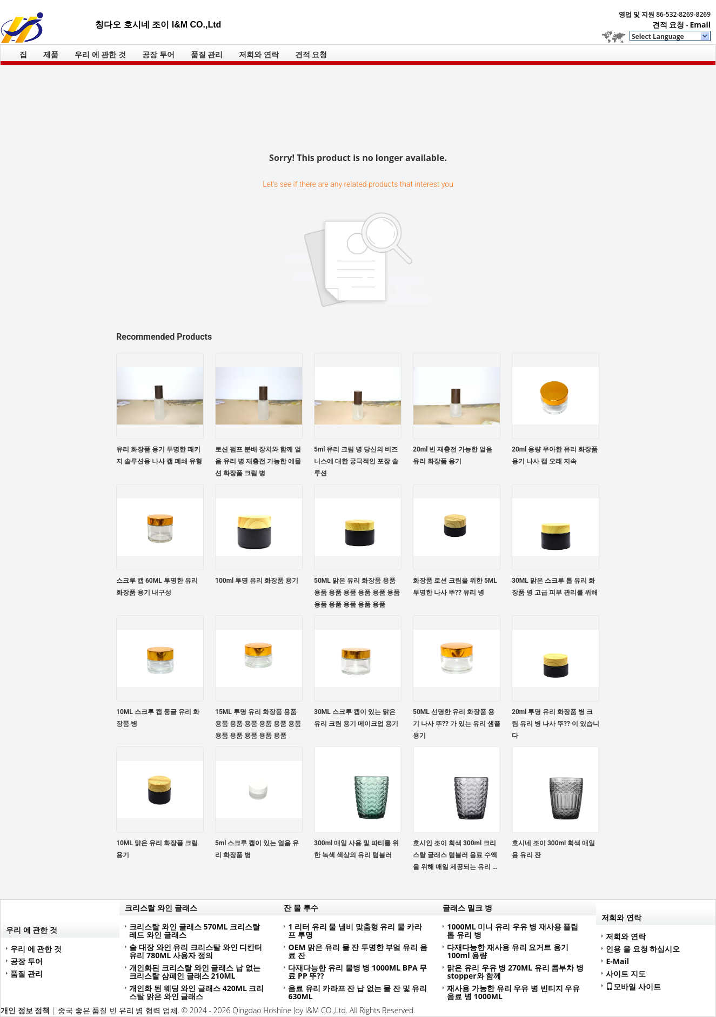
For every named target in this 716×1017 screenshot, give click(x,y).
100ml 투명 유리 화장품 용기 (256, 580)
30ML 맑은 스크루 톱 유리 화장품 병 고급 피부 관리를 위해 (555, 586)
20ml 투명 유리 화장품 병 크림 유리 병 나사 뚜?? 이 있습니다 (555, 723)
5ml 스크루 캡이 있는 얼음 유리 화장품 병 (257, 849)
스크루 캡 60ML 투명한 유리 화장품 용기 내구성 (157, 586)
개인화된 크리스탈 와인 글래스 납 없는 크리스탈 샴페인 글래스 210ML (194, 972)
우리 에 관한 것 (100, 54)
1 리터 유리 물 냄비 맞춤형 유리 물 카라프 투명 (354, 930)
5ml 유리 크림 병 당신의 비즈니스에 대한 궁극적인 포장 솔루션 (356, 461)
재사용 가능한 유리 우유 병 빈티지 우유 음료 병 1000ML (513, 992)
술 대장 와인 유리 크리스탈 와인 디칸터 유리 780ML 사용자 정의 (195, 951)
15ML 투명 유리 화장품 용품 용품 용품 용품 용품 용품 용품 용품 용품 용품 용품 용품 (258, 723)
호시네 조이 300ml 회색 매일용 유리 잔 (553, 849)
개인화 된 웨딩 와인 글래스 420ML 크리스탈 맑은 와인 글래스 (196, 992)
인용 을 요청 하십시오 (643, 949)
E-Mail (617, 961)
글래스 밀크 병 (467, 907)
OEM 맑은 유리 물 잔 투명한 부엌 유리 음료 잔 (357, 951)
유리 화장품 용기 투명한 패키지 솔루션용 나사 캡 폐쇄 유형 (159, 455)
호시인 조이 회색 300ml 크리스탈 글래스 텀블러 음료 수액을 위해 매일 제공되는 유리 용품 (456, 856)
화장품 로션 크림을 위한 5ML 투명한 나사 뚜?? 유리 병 (455, 586)
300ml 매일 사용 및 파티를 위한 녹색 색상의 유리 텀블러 (356, 849)
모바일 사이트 (633, 986)
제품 (50, 54)
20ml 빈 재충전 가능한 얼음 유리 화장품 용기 (452, 455)
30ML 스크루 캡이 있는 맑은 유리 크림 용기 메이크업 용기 (356, 718)
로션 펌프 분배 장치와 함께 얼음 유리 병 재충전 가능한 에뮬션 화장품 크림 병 (258, 461)
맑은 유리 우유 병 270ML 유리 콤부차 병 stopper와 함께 (515, 972)
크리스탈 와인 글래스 (161, 907)
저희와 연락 (259, 54)
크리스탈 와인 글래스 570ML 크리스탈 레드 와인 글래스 (194, 930)
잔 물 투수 (301, 907)
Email (700, 24)
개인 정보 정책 (25, 1010)
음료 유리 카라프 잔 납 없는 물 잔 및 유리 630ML (357, 992)
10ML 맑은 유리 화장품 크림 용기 (157, 849)
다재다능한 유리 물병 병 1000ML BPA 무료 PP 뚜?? (357, 972)
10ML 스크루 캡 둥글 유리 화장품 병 (157, 718)
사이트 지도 (626, 973)
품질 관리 (207, 54)
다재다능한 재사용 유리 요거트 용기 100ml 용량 (507, 951)
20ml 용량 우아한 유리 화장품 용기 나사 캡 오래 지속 (555, 455)
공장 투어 (158, 54)
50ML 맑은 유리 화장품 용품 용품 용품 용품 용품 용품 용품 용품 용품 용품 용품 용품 (357, 592)
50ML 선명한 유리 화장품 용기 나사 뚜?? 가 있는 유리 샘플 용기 (456, 723)
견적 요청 (668, 24)
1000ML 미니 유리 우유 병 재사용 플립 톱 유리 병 (512, 930)
